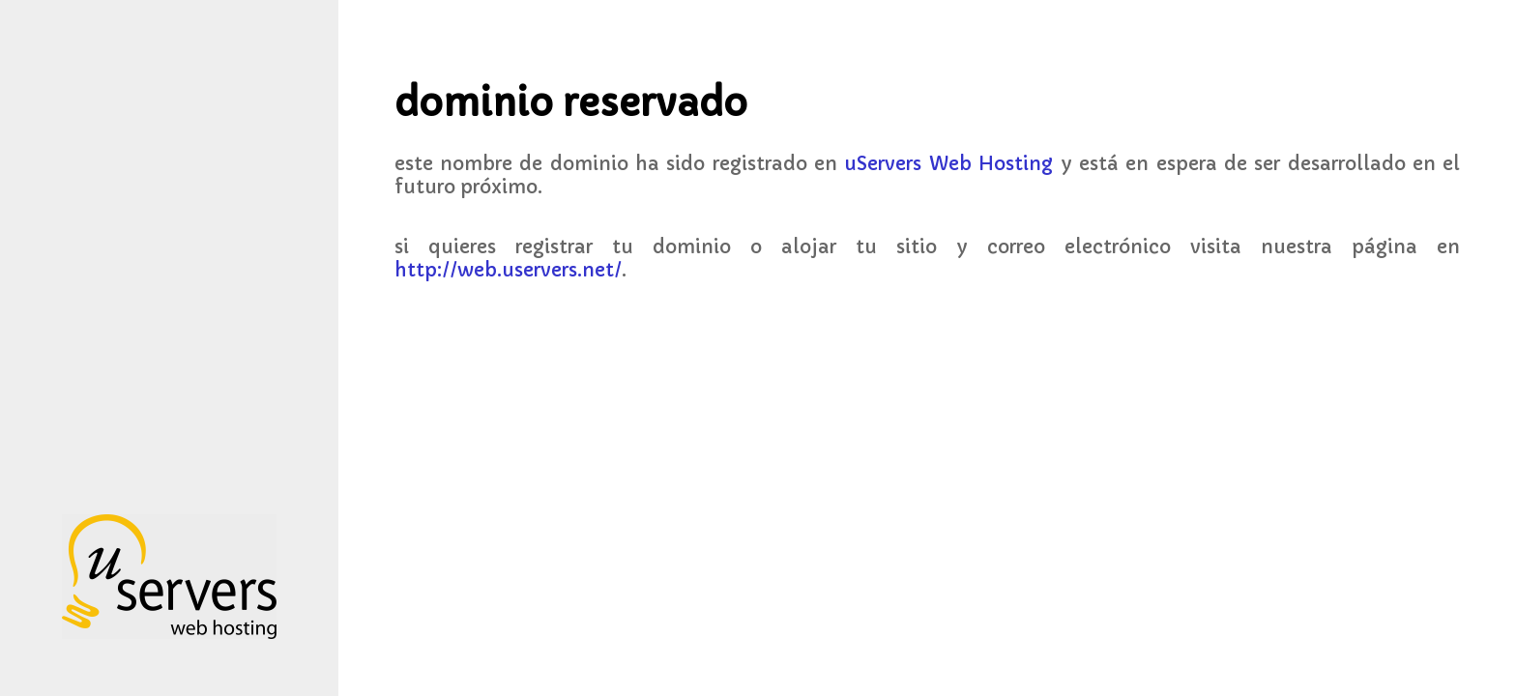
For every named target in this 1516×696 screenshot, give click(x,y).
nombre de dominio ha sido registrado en (746, 163)
